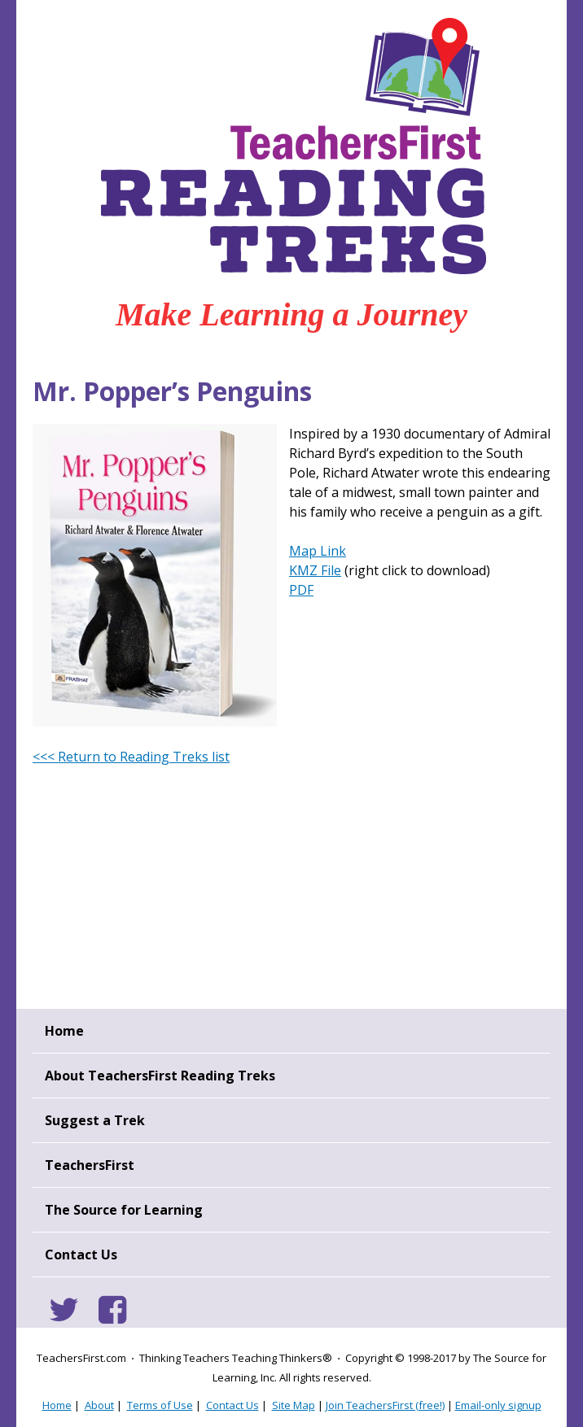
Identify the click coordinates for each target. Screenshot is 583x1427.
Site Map (293, 1405)
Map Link (317, 551)
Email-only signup (498, 1405)
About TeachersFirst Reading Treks (160, 1075)
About (99, 1405)
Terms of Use (160, 1405)
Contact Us (81, 1254)
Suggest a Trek (95, 1120)
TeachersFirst (89, 1165)
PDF (301, 590)
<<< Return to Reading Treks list (131, 757)
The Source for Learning (124, 1210)
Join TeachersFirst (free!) (385, 1405)
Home (64, 1031)
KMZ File (315, 570)
